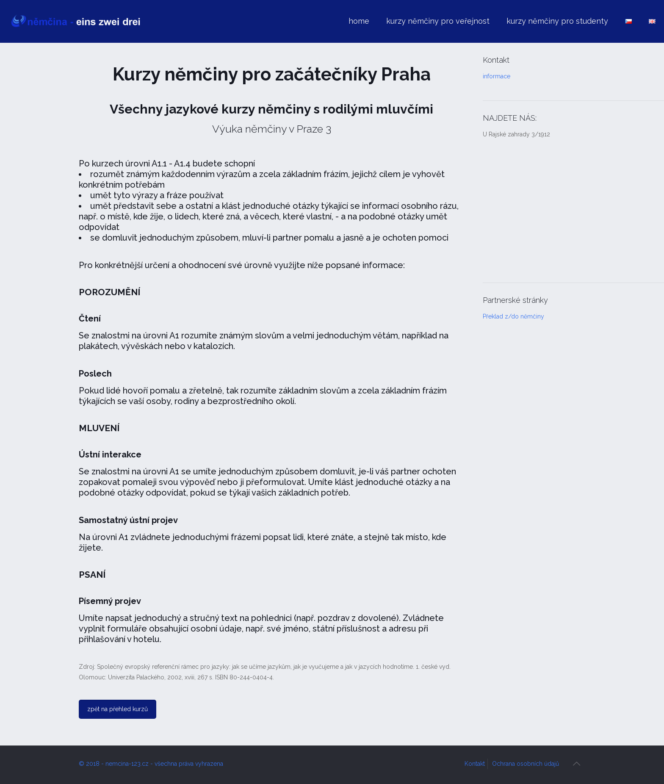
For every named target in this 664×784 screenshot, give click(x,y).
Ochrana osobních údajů (525, 763)
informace (496, 76)
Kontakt (475, 763)
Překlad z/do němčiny (513, 316)
